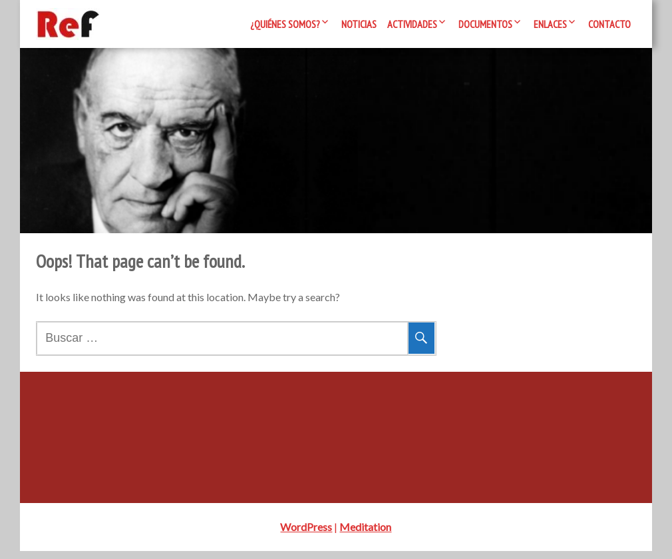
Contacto (609, 24)
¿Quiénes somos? (285, 24)
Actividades (412, 24)
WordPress (306, 534)
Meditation (365, 534)
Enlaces (550, 24)
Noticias (359, 24)
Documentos (485, 24)
